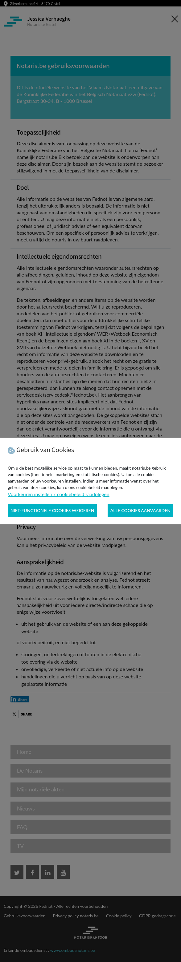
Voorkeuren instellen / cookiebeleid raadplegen (58, 494)
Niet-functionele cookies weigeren (52, 510)
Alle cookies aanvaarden (140, 510)
